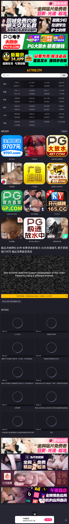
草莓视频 (46, 122)
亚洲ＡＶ (17, 90)
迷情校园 (17, 117)
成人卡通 (46, 98)
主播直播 (46, 94)
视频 (4, 92)
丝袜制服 (32, 94)
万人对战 (46, 82)
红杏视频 (17, 125)
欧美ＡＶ (46, 90)
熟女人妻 (17, 94)
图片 (4, 107)
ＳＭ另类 (61, 94)
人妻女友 (46, 114)
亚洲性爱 (17, 98)
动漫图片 (61, 106)
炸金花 (32, 86)
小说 (4, 115)
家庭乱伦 (32, 114)
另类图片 (61, 109)
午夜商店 (32, 122)
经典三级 (32, 101)
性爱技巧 (61, 117)
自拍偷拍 (32, 90)
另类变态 (61, 101)
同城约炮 (17, 122)
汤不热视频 (61, 122)
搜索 (64, 75)
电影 (4, 100)
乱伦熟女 (46, 101)
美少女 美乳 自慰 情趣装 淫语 (11, 301)
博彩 (4, 84)
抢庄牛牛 (61, 86)
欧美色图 (46, 106)
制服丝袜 (17, 101)
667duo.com (34, 70)
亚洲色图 (32, 106)
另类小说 (32, 117)
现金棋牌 (46, 86)
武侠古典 (61, 114)
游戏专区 (61, 82)
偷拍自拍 (32, 98)
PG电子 (17, 82)
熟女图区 (46, 109)
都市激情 (17, 114)
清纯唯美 (32, 109)
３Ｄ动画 (61, 90)
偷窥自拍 (17, 106)
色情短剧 (32, 125)
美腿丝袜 (17, 109)
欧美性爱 (61, 98)
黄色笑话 (46, 117)
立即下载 (48, 520)
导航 (4, 123)
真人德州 (32, 82)
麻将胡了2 (17, 86)
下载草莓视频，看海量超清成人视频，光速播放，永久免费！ (41, 296)
